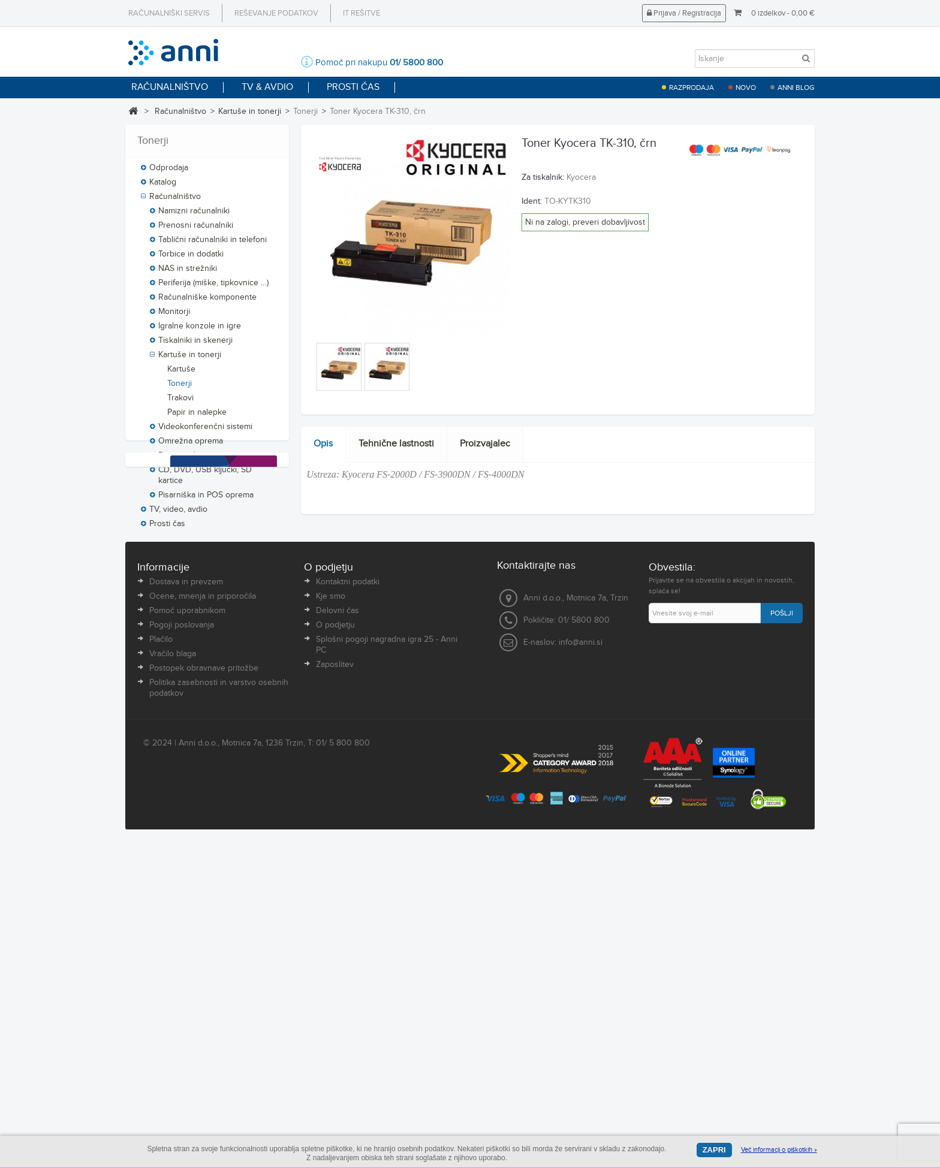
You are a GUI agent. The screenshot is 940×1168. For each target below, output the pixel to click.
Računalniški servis (169, 13)
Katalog (162, 188)
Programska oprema (195, 461)
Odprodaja (168, 174)
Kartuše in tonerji (249, 111)
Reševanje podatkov (276, 13)
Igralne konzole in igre (199, 332)
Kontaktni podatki (347, 902)
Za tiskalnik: (543, 177)
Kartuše (181, 375)
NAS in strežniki (187, 274)
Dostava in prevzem (186, 902)
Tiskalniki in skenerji (195, 346)
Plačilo (161, 960)
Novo (746, 87)
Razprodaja (691, 87)
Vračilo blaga (172, 974)
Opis (323, 443)
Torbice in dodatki (191, 260)
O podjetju (335, 945)
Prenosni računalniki (195, 231)
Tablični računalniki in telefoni (212, 245)
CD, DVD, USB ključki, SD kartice (205, 481)
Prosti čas (167, 530)
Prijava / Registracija (684, 13)
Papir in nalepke (197, 418)
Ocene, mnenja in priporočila (202, 917)
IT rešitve (361, 13)
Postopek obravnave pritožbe (203, 989)
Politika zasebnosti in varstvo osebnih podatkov (218, 1008)
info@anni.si (580, 963)
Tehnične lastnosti (396, 443)
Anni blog (796, 87)
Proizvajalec (485, 443)
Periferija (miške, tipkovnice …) (213, 289)
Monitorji (174, 317)
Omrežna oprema (190, 447)
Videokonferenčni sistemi (205, 432)
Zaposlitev (335, 985)
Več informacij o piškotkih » (779, 1150)
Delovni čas (337, 931)
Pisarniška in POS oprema (206, 501)
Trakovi (180, 404)
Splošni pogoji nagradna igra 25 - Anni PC (386, 965)
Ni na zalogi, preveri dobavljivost (585, 222)
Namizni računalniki (194, 217)
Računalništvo (180, 111)
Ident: (532, 201)
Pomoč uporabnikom (187, 931)
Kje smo (330, 917)
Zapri (714, 1149)
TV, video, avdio (178, 515)
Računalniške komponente (207, 303)
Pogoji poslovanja (181, 945)
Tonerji (179, 389)
